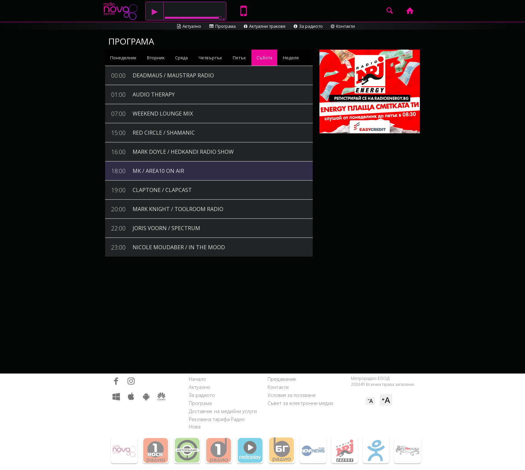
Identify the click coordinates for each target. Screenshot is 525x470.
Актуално (189, 26)
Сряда (181, 58)
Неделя (291, 58)
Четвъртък (210, 58)
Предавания (282, 379)
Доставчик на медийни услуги (223, 411)
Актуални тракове (265, 26)
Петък (239, 58)
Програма (222, 26)
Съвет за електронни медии (300, 403)
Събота (264, 58)
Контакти (343, 26)
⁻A (370, 401)
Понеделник (123, 58)
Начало (197, 379)
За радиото (308, 26)
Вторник (155, 58)
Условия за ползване (292, 395)
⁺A (386, 399)
